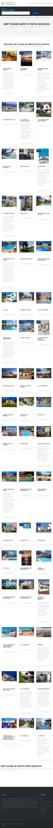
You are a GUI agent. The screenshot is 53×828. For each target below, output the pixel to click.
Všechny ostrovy (44, 811)
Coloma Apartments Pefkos (41, 598)
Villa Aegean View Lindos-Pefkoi (43, 120)
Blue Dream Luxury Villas (44, 214)
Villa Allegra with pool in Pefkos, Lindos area (9, 646)
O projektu (42, 813)
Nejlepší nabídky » (26, 31)
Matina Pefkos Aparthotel (42, 490)
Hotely (48, 3)
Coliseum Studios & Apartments (9, 597)
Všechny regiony (44, 808)
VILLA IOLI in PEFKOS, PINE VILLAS (9, 689)
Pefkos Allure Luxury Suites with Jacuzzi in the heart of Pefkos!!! (9, 737)
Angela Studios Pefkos (8, 415)
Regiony (41, 3)
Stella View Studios (24, 415)
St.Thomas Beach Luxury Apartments (43, 339)
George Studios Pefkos (25, 386)
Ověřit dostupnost (9, 94)
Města (44, 3)
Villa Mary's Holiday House (24, 120)
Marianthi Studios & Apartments (26, 597)
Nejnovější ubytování (44, 803)
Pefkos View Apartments (7, 338)
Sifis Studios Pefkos (7, 69)
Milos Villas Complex (7, 167)
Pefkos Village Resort (7, 444)
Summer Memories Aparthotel (26, 490)
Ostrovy (37, 3)
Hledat (35, 13)
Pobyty (30, 3)
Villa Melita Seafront (24, 69)
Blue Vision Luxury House (9, 259)
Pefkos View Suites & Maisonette (44, 259)
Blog (51, 3)
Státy (34, 3)
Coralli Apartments (41, 569)
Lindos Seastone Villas (8, 490)
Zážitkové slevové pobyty (45, 801)
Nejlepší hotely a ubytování (45, 806)
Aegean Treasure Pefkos (43, 69)
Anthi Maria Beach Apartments (26, 569)
